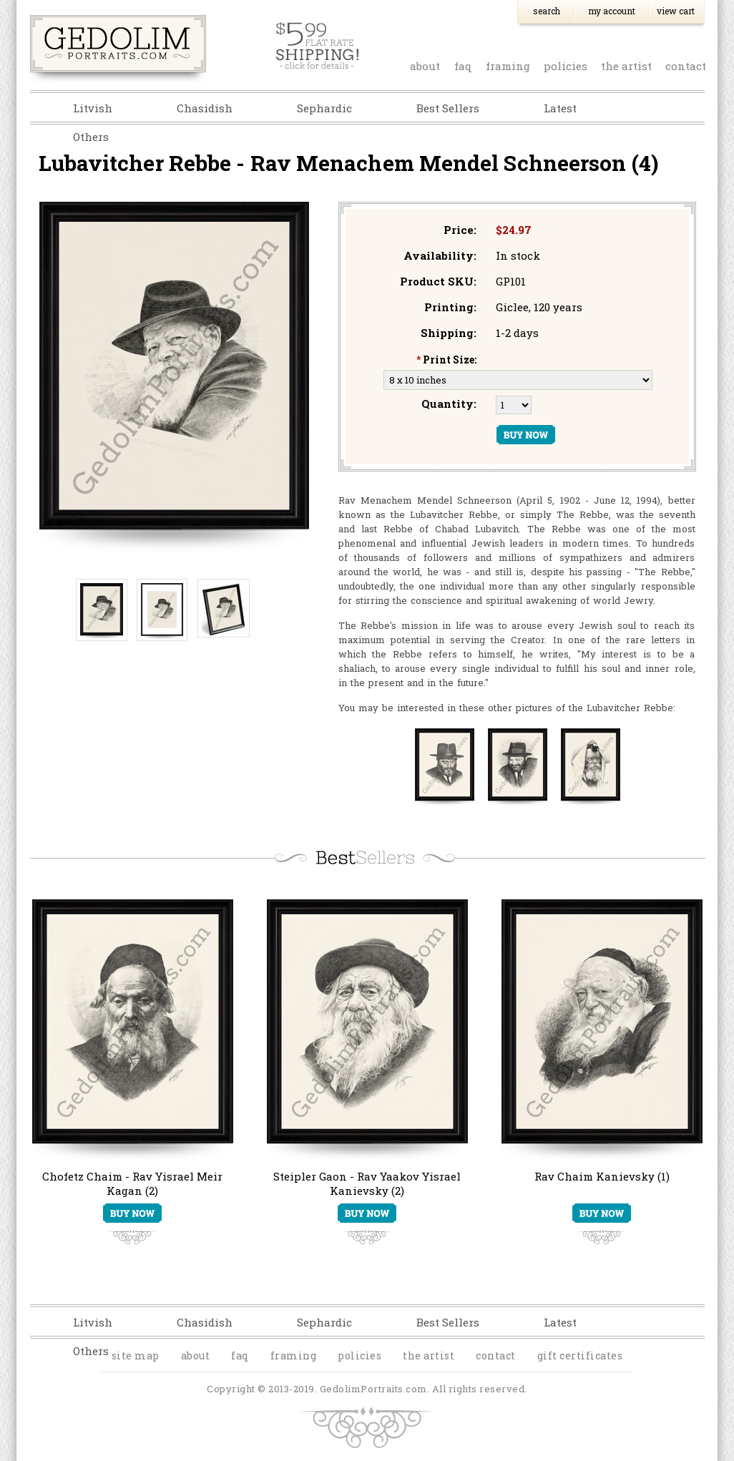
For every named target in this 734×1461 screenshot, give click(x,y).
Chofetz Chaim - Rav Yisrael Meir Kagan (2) (132, 1183)
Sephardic (324, 108)
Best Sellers (447, 108)
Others (91, 137)
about (425, 66)
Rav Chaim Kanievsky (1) (602, 1176)
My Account (611, 10)
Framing (508, 66)
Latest (560, 108)
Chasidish (205, 108)
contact (685, 66)
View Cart (676, 10)
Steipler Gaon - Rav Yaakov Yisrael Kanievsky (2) (367, 1183)
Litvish (92, 108)
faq (463, 66)
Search (546, 10)
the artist (626, 66)
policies (565, 66)
